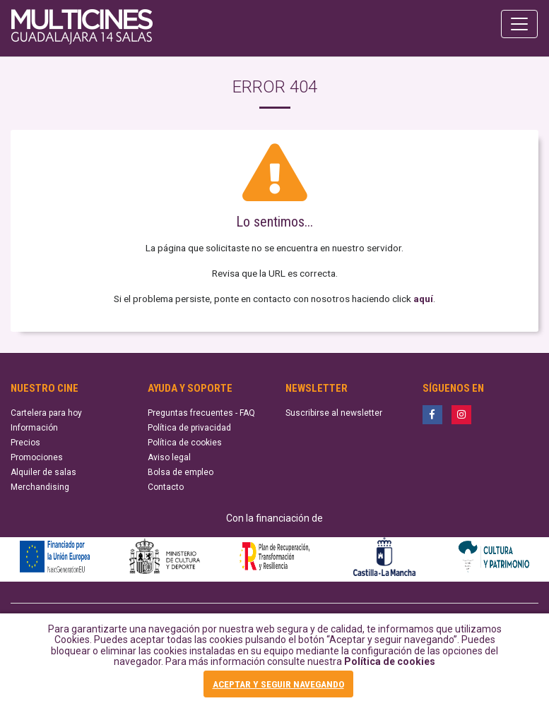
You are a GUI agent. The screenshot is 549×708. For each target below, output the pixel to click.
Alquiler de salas (43, 472)
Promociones (37, 457)
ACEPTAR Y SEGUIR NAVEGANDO (278, 684)
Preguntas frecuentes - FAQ (201, 413)
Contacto (166, 487)
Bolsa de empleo (180, 472)
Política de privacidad (189, 428)
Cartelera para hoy (46, 413)
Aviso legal (169, 457)
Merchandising (40, 487)
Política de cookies (389, 661)
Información (34, 428)
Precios (25, 443)
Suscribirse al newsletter (333, 413)
